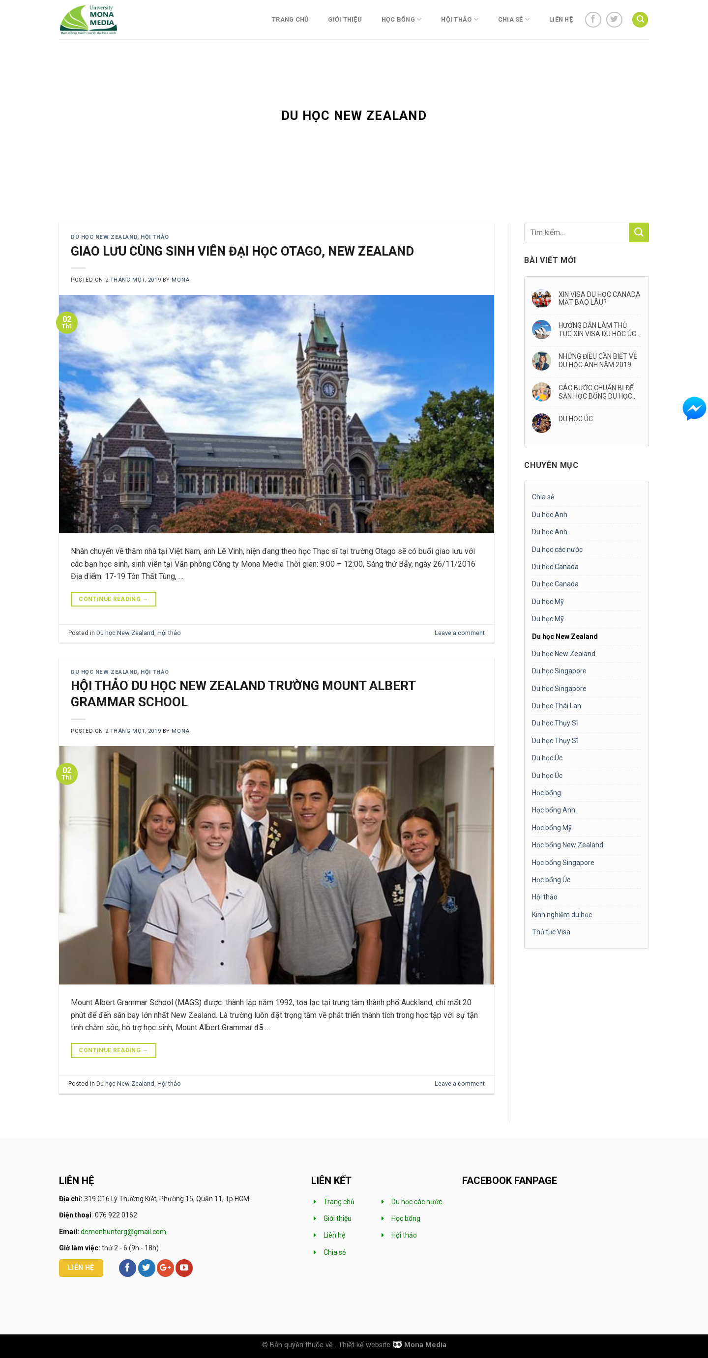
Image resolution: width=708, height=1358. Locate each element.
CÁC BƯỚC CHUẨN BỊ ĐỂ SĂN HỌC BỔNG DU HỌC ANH (596, 392)
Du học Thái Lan (556, 706)
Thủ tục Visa (551, 932)
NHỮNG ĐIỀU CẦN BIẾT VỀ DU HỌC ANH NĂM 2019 (598, 360)
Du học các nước (557, 549)
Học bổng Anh (553, 810)
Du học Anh (549, 515)
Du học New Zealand (104, 237)
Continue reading (113, 599)
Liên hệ (561, 19)
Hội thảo (459, 19)
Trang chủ (290, 19)
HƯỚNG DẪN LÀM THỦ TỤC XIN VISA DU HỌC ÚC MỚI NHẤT (597, 329)
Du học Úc (547, 758)
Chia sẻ (514, 19)
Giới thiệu (345, 19)
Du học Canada (555, 567)
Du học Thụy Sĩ (555, 723)
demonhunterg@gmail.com (123, 1232)
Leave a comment (460, 632)
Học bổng (402, 19)
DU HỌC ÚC (576, 419)
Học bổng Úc (551, 880)
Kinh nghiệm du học (562, 915)
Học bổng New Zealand (567, 845)
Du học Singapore (559, 671)
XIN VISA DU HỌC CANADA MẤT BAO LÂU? (600, 298)
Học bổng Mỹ (552, 828)
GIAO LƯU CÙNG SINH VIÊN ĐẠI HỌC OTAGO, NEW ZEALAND (242, 251)
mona (180, 280)
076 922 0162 (116, 1215)
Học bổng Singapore (563, 863)
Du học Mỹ (548, 602)
